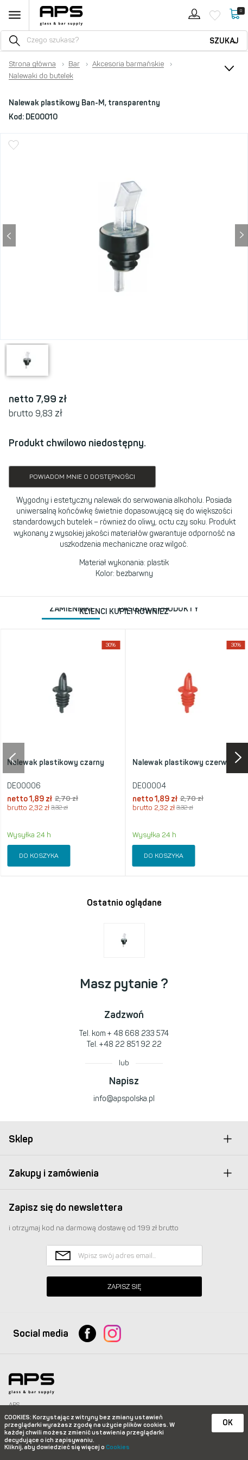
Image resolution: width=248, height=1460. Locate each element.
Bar (74, 64)
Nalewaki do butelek (41, 76)
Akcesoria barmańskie (128, 64)
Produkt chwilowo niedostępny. (77, 443)
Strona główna (32, 64)
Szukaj (224, 41)
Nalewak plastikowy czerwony (186, 762)
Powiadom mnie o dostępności (82, 477)
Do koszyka (39, 855)
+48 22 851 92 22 (130, 1044)
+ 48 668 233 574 (138, 1033)
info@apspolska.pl (124, 1098)
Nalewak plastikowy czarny (55, 762)
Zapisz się (124, 1286)
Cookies (118, 1447)
